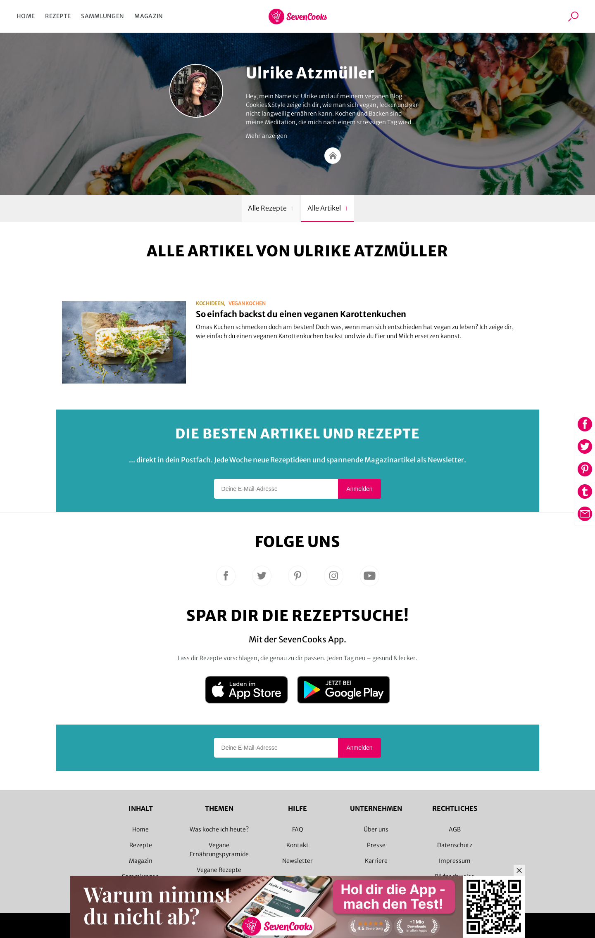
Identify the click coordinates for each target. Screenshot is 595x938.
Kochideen (210, 303)
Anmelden (359, 489)
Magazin (148, 16)
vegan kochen (246, 303)
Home (26, 16)
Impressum (455, 861)
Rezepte (58, 16)
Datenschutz (454, 845)
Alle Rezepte (270, 208)
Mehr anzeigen (266, 136)
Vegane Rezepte (219, 870)
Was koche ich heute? (219, 829)
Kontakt (297, 845)
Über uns (376, 829)
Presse (376, 845)
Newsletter (297, 861)
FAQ (297, 829)
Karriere (376, 861)
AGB (455, 829)
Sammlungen (102, 16)
